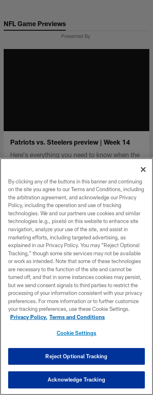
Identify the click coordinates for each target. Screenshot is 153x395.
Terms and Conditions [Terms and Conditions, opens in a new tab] (77, 317)
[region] (76, 276)
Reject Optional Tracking (76, 356)
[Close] (143, 170)
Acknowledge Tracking (76, 379)
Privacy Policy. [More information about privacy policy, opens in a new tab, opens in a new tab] (28, 317)
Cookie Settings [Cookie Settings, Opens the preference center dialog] (77, 333)
